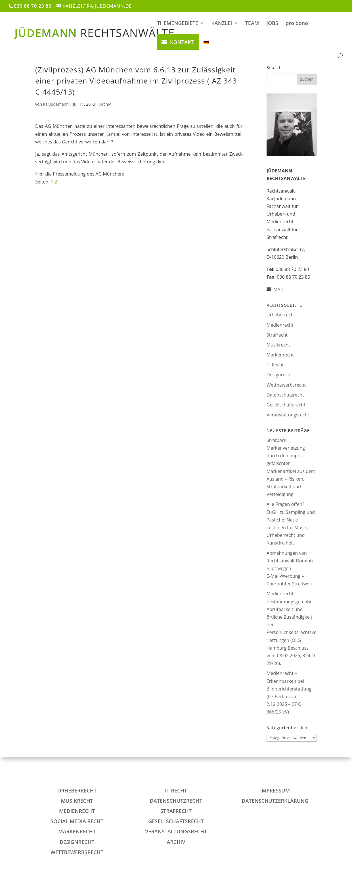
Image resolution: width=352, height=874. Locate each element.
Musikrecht (278, 345)
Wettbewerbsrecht (286, 385)
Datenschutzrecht (285, 395)
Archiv (105, 104)
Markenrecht (280, 355)
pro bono (297, 23)
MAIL (278, 289)
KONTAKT (182, 42)
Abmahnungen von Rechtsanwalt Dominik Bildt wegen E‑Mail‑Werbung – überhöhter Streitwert (290, 568)
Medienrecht (280, 325)
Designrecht (279, 375)
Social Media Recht (77, 821)
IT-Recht (275, 365)
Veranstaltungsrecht (288, 415)
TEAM (252, 23)
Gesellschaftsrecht (286, 405)
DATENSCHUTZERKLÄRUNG (275, 800)
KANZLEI (221, 23)
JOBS (272, 23)
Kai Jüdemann (56, 104)
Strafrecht (277, 335)
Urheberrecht (281, 315)
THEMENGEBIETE (177, 23)
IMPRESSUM (275, 790)
